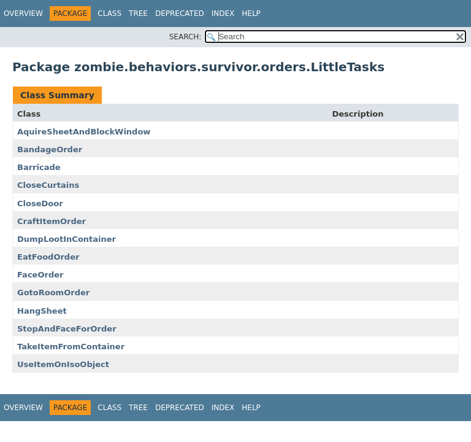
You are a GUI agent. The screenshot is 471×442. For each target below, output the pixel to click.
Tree (138, 13)
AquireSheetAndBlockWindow (83, 131)
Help (251, 13)
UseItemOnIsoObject (63, 364)
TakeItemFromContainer (70, 346)
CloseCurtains (48, 185)
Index (223, 13)
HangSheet (42, 311)
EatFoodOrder (48, 257)
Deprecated (179, 13)
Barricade (39, 167)
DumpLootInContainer (66, 239)
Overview (23, 13)
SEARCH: (185, 37)
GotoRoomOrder (53, 292)
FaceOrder (40, 274)
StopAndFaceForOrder (67, 328)
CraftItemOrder (51, 221)
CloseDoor (40, 203)
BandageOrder (49, 149)
